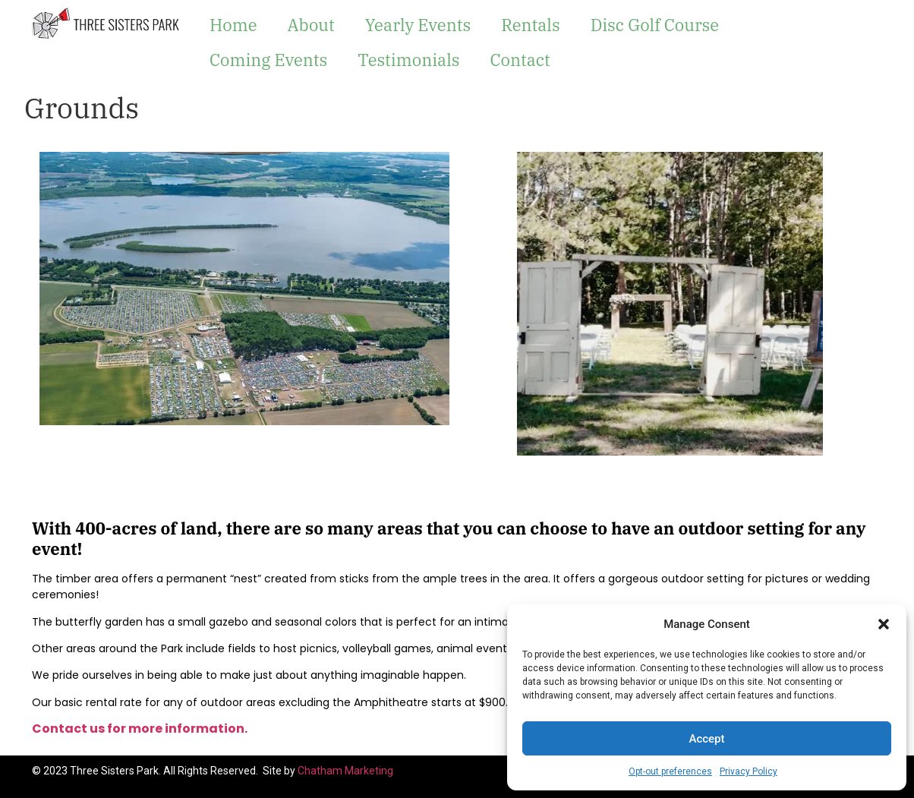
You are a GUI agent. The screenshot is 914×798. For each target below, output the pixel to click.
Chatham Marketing (345, 771)
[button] (883, 624)
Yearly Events (418, 25)
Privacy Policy (748, 771)
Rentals (530, 25)
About (310, 25)
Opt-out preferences (670, 771)
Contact (520, 60)
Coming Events (268, 60)
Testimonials (408, 60)
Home (233, 25)
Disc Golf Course (655, 25)
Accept (706, 739)
